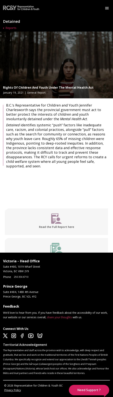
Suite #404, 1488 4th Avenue (21, 292)
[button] (89, 390)
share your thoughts (59, 317)
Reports (11, 28)
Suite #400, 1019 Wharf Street (22, 266)
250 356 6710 (21, 276)
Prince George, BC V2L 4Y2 (19, 296)
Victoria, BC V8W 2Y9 (16, 271)
